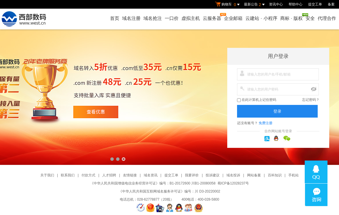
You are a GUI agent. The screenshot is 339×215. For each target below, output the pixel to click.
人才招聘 (109, 175)
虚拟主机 (190, 18)
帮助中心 (295, 4)
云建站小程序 (261, 18)
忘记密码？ (310, 100)
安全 (310, 18)
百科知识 (275, 175)
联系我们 (68, 175)
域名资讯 (151, 175)
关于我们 (47, 175)
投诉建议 (212, 175)
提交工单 (315, 4)
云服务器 (212, 17)
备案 (331, 4)
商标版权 (291, 17)
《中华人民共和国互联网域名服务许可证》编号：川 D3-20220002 (169, 191)
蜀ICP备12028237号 (233, 183)
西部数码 (169, 97)
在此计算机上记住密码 (256, 100)
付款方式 (88, 175)
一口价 (172, 18)
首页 (114, 18)
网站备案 (254, 175)
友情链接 (130, 175)
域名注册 (131, 18)
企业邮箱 (233, 18)
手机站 (293, 175)
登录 (277, 111)
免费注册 (265, 123)
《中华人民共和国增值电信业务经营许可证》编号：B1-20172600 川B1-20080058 (152, 183)
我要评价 (192, 175)
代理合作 (327, 18)
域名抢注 (152, 18)
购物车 (228, 4)
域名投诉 (233, 175)
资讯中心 (276, 4)
